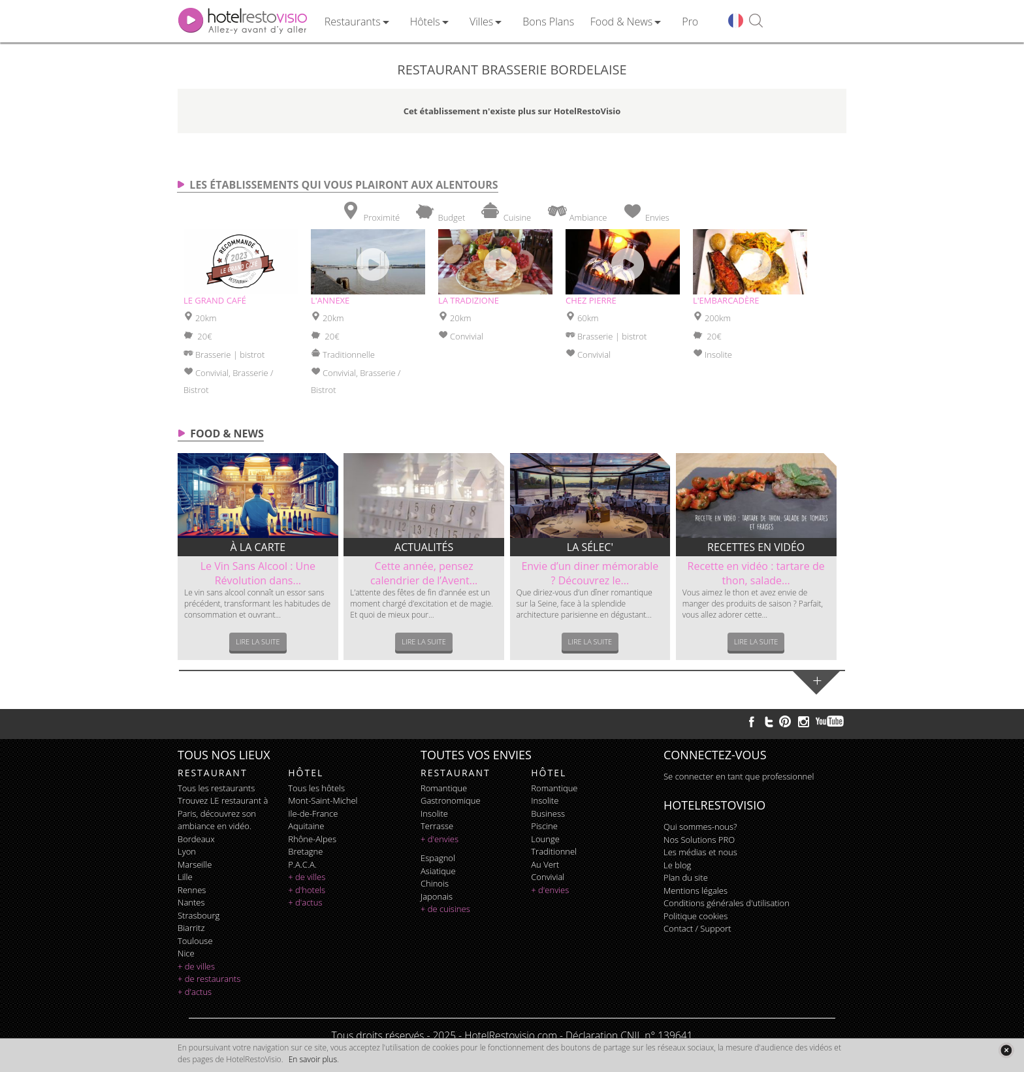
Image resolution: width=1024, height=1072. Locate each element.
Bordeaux (196, 839)
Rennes (192, 890)
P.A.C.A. (302, 864)
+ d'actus (195, 992)
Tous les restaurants (216, 788)
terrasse (437, 826)
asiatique (438, 871)
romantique (444, 788)
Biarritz (191, 928)
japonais (437, 896)
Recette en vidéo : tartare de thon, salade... (756, 573)
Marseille (195, 864)
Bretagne (305, 851)
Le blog (677, 865)
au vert (545, 864)
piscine (544, 826)
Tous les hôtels (316, 788)
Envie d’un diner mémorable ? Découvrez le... (589, 573)
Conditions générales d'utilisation (727, 903)
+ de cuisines (445, 909)
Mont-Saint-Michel (322, 800)
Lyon (187, 851)
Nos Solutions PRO (699, 839)
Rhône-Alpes (312, 839)
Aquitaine (306, 826)
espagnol (438, 858)
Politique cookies (696, 916)
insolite (434, 813)
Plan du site (686, 877)
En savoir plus (313, 1059)
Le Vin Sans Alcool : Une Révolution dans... (257, 573)
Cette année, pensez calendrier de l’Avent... (423, 573)
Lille (185, 877)
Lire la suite (258, 641)
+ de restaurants (209, 979)
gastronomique (451, 800)
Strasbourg (198, 915)
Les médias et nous (700, 852)
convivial (547, 877)
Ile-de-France (313, 813)
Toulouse (195, 941)
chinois (435, 883)
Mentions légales (696, 890)
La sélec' (590, 547)
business (548, 813)
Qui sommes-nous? (700, 826)
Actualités (423, 547)
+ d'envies (439, 839)
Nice (186, 953)
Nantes (191, 902)
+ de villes (196, 966)
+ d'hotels (306, 890)
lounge (545, 839)
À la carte (258, 547)
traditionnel (554, 851)
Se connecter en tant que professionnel (739, 776)
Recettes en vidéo (756, 547)
